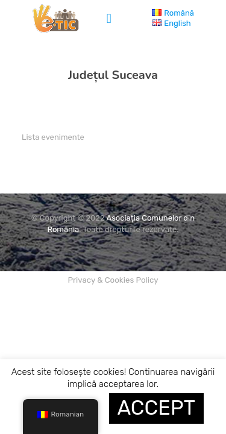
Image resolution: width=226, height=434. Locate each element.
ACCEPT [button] (157, 407)
